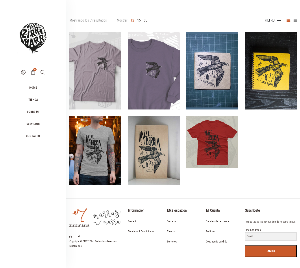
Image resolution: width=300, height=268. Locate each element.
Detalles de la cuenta (217, 221)
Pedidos (210, 231)
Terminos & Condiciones (141, 231)
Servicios (172, 241)
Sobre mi (171, 221)
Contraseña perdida (216, 241)
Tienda (171, 231)
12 (132, 20)
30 (145, 20)
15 (139, 20)
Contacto (132, 221)
